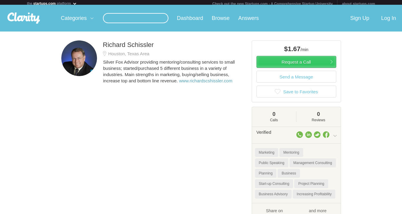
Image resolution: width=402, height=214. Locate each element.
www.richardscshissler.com (205, 83)
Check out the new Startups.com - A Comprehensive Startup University (272, 4)
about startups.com (358, 4)
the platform (52, 3)
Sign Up (359, 20)
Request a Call (296, 64)
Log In (388, 20)
